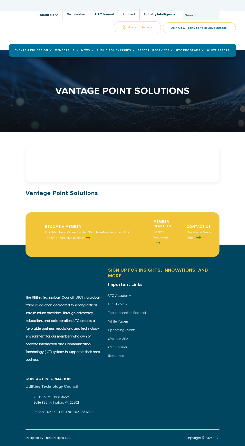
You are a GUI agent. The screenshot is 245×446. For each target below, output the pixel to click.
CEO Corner (117, 347)
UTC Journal (104, 14)
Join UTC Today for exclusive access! (199, 28)
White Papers (118, 321)
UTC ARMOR (118, 304)
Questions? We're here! (199, 235)
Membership (118, 338)
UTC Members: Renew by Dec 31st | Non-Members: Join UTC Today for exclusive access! (87, 235)
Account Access (140, 27)
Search (215, 15)
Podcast (128, 14)
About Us (47, 15)
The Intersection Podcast (127, 313)
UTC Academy (119, 296)
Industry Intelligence (159, 14)
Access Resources (161, 234)
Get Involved (76, 14)
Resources (116, 356)
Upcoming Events (121, 330)
